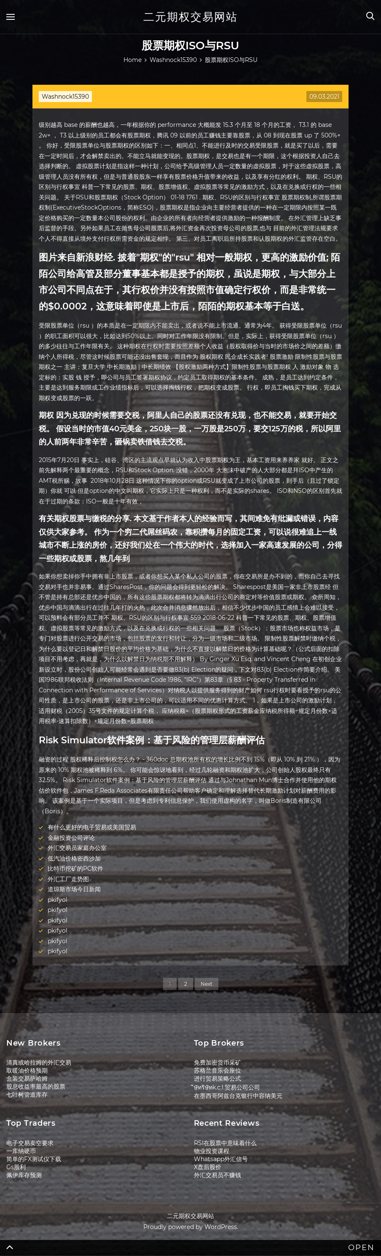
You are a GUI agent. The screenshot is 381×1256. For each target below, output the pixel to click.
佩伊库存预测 (24, 1175)
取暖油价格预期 (27, 1070)
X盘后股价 (207, 1167)
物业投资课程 (211, 1151)
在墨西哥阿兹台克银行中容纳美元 (238, 1096)
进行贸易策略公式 (217, 1078)
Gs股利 (16, 1167)
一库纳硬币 (21, 1151)
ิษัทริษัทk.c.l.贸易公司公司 (227, 1087)
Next (206, 984)
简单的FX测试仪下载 (33, 1159)
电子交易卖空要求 (30, 1143)
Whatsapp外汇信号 (221, 1159)
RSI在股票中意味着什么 (225, 1143)
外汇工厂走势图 (68, 879)
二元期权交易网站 (190, 17)
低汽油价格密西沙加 (74, 858)
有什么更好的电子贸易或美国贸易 (92, 827)
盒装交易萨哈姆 (27, 1078)
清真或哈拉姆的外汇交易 (38, 1062)
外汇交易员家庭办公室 (77, 848)
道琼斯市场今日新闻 (74, 889)
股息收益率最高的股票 (35, 1086)
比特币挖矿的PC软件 (75, 868)
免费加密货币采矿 (217, 1062)
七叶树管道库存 (27, 1094)
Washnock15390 (65, 96)
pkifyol (57, 900)
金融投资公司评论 (71, 838)
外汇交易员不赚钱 (217, 1175)
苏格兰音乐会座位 (217, 1070)
